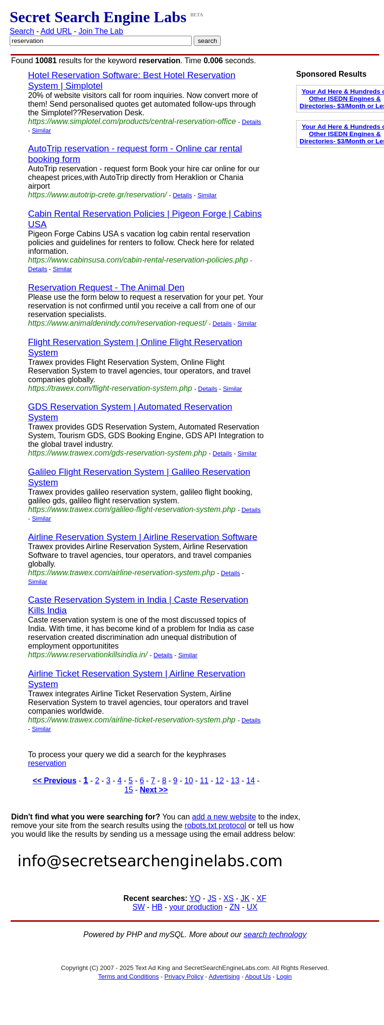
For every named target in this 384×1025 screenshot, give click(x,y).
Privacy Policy (183, 976)
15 (129, 790)
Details (251, 121)
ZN (234, 907)
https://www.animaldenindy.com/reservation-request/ (117, 323)
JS (212, 898)
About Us (257, 976)
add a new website (224, 817)
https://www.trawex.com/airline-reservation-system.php (121, 572)
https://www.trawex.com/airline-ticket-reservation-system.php (131, 720)
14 (250, 780)
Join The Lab (101, 31)
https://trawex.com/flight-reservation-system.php (110, 388)
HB (157, 907)
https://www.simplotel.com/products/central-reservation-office (132, 121)
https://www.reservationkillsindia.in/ (87, 655)
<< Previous (55, 780)
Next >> (154, 790)
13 (235, 780)
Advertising (224, 976)
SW (138, 907)
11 (204, 780)
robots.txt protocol (215, 825)
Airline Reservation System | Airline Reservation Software (142, 537)
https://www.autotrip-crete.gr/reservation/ (97, 195)
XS (229, 898)
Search (22, 31)
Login (284, 976)
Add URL (56, 31)
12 (219, 780)
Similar (41, 130)
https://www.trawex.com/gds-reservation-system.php (117, 453)
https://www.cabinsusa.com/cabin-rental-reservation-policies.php (138, 260)
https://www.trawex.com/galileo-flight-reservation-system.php (132, 509)
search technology (275, 934)
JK (245, 898)
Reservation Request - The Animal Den (106, 287)
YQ (194, 898)
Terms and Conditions (128, 976)
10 (189, 780)
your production (196, 907)
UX (252, 907)
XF (261, 898)
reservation (47, 763)
